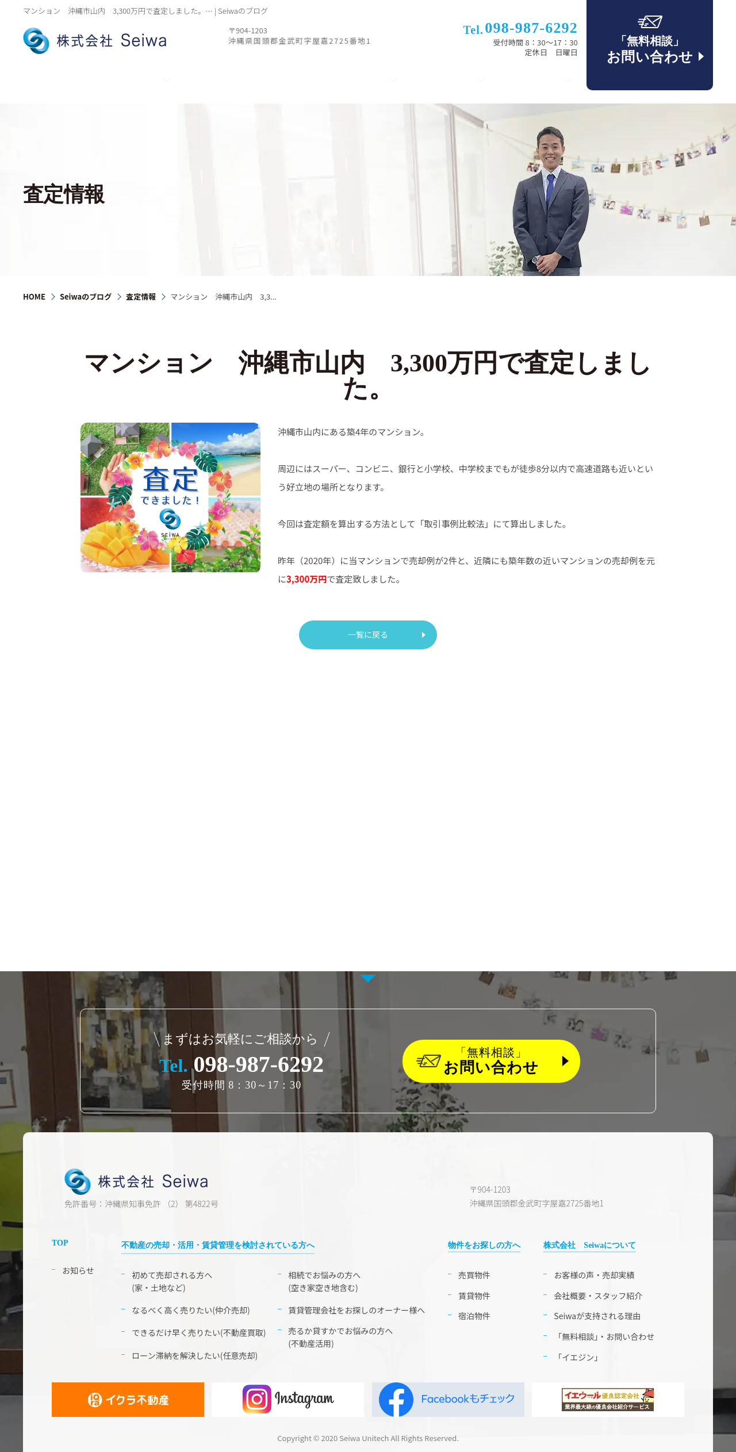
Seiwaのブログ (86, 296)
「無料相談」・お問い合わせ (604, 1336)
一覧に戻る (367, 634)
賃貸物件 (474, 1295)
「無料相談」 (502, 1061)
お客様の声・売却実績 (594, 1275)
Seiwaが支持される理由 (597, 1315)
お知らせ (78, 1270)
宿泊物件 (474, 1315)
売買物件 (474, 1275)
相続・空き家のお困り (238, 80)
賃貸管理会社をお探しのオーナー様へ (356, 1310)
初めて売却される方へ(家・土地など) (172, 1281)
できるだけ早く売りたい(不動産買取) (199, 1332)
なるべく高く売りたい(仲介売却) (191, 1310)
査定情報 (141, 296)
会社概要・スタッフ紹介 (598, 1295)
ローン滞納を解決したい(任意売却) (195, 1355)
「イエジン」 (578, 1357)
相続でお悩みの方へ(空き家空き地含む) (324, 1281)
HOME (34, 296)
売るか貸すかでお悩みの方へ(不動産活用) (340, 1337)
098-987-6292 (241, 1064)
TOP (43, 80)
